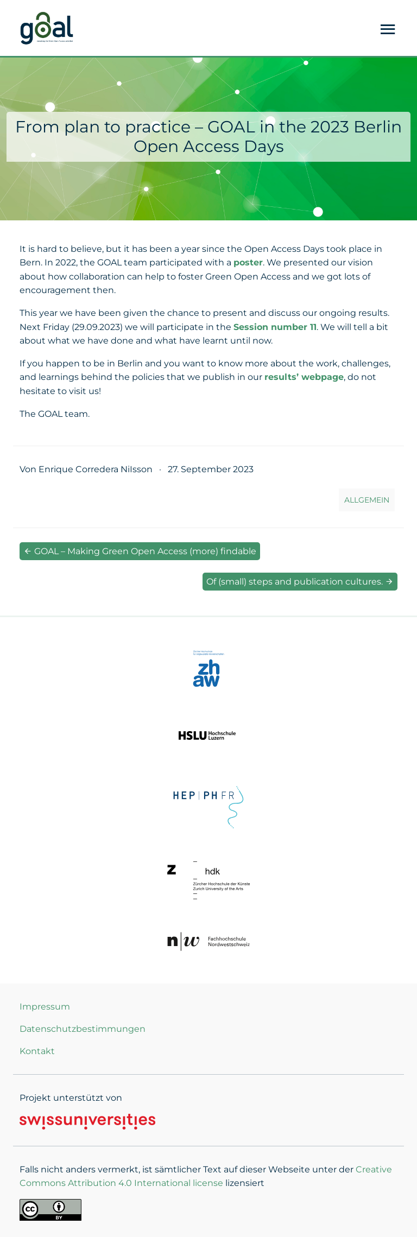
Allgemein (366, 500)
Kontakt (37, 1051)
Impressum (45, 1006)
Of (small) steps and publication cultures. (300, 581)
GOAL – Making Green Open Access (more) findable (139, 551)
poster (248, 262)
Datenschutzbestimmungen (83, 1029)
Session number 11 (275, 327)
